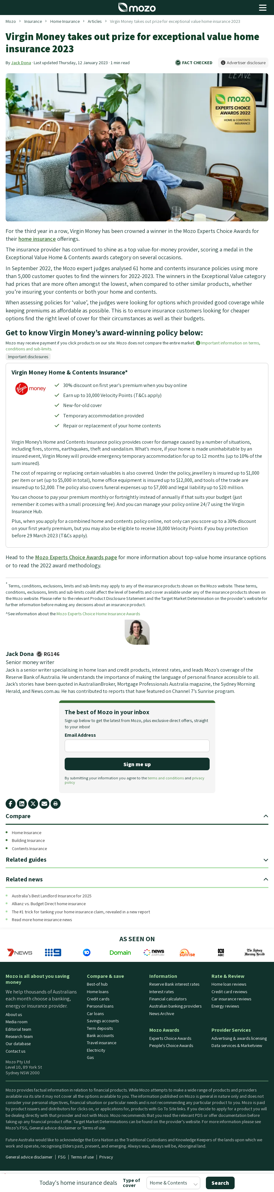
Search (220, 1182)
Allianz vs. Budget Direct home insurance (49, 904)
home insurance (37, 238)
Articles (95, 21)
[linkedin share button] (22, 804)
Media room (16, 1022)
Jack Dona (21, 62)
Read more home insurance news (42, 920)
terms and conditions (166, 778)
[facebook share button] (11, 804)
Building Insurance (28, 840)
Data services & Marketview (237, 1045)
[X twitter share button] (33, 804)
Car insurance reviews (231, 999)
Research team (19, 1036)
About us (14, 1014)
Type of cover (131, 1183)
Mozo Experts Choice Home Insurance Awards (98, 614)
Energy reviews (225, 1006)
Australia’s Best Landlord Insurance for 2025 (52, 896)
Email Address (80, 735)
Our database (18, 1044)
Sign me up (137, 763)
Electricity (96, 1050)
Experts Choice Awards (170, 1038)
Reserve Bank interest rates (174, 984)
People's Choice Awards (171, 1045)
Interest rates (161, 991)
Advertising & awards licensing (239, 1038)
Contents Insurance (29, 848)
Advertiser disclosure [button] (243, 62)
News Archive (161, 1013)
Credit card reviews (229, 991)
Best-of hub (97, 984)
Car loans (95, 1013)
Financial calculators (168, 999)
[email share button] (44, 804)
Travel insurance (101, 1043)
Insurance (33, 21)
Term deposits (100, 1028)
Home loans (97, 991)
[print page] (56, 804)
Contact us (15, 1051)
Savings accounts (103, 1021)
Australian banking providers (175, 1006)
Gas (90, 1057)
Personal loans (100, 1006)
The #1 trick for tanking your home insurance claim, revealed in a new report (81, 912)
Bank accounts (100, 1036)
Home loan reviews (229, 984)
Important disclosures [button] (28, 356)
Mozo (11, 21)
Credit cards (98, 999)
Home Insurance (65, 21)
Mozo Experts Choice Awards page (76, 557)
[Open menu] (263, 7)
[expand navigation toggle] (265, 816)
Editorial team (18, 1029)
